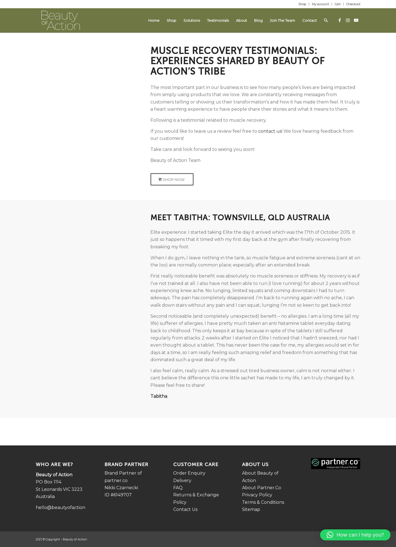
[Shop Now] (172, 179)
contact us (270, 131)
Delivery (182, 480)
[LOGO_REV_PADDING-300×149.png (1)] (61, 20)
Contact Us (185, 509)
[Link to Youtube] (356, 20)
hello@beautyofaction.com (66, 507)
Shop (302, 4)
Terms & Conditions (263, 502)
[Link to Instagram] (348, 20)
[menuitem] (302, 4)
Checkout (353, 4)
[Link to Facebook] (340, 20)
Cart (337, 4)
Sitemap (251, 509)
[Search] (325, 20)
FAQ (178, 487)
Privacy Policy (257, 494)
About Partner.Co (261, 487)
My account (320, 4)
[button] (355, 534)
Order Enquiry (189, 473)
